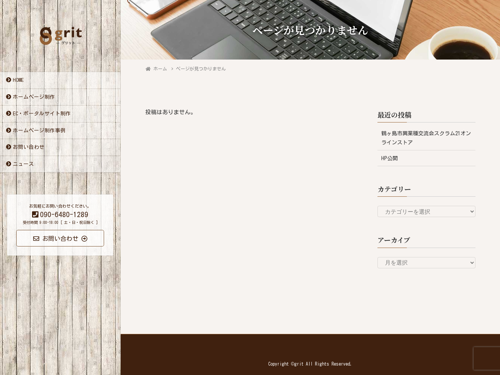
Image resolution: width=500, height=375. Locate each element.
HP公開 (389, 158)
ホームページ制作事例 (39, 131)
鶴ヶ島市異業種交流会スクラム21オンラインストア (426, 138)
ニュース (23, 164)
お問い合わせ (28, 148)
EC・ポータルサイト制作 (42, 114)
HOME (18, 81)
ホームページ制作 (34, 97)
